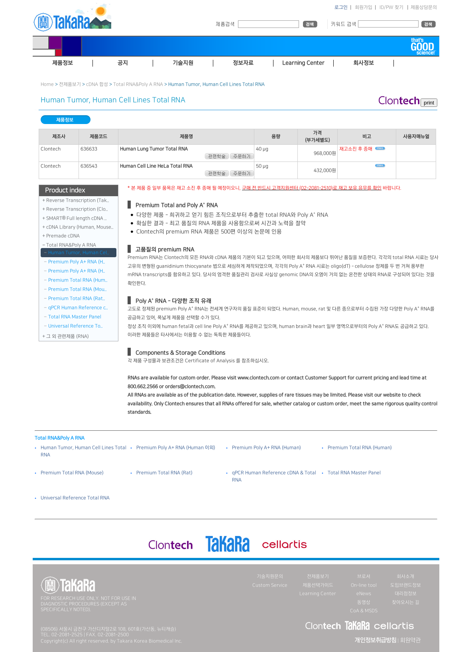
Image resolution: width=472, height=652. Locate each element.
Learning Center (317, 593)
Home (47, 84)
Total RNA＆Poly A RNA (138, 84)
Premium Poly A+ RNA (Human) (266, 447)
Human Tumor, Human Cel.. (78, 252)
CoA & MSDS (364, 610)
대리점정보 (406, 593)
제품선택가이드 (318, 585)
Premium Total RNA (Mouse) (72, 472)
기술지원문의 (270, 576)
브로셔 (363, 576)
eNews (363, 593)
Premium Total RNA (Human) (360, 447)
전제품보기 (70, 84)
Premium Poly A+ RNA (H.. (76, 261)
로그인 (341, 7)
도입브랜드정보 (405, 585)
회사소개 (405, 576)
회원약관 (410, 640)
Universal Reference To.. (75, 326)
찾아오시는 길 (405, 602)
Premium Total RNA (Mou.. (77, 289)
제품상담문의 (424, 7)
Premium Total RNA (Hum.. (78, 280)
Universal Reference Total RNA (75, 497)
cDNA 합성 (97, 84)
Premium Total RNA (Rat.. (76, 298)
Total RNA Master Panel (74, 316)
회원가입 (363, 7)
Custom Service (269, 585)
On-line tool (364, 585)
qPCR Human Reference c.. (78, 307)
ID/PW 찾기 (391, 7)
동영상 (363, 602)
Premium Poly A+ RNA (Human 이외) (175, 447)
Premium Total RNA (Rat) (164, 472)
